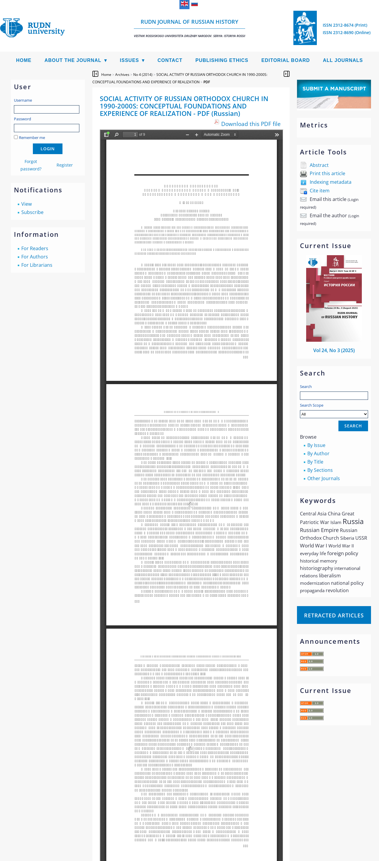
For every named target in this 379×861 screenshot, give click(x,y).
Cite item (320, 190)
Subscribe (32, 212)
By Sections (320, 470)
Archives (122, 74)
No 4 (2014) (142, 74)
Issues (129, 60)
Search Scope (334, 410)
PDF (206, 81)
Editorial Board (285, 60)
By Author (318, 453)
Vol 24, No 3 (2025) (334, 350)
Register (65, 165)
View (26, 204)
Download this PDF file (251, 124)
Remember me (32, 137)
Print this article (327, 173)
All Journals (343, 60)
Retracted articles (334, 615)
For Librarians (36, 265)
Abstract (319, 165)
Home (23, 60)
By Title (315, 462)
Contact (170, 60)
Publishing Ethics (221, 60)
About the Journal (72, 60)
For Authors (34, 256)
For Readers (34, 248)
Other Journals (323, 478)
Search (306, 386)
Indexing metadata (330, 182)
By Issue (316, 445)
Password (22, 119)
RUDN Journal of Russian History (189, 28)
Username (23, 100)
